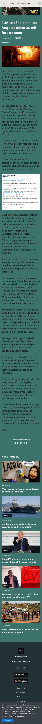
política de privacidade (15, 716)
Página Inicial (21, 688)
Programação (21, 692)
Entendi (7, 720)
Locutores (21, 701)
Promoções (21, 697)
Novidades (6, 42)
